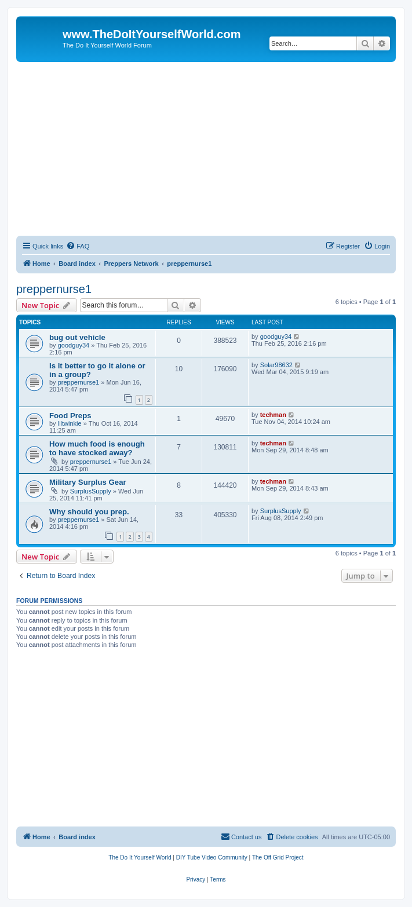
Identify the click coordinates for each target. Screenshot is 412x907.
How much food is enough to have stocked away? (97, 448)
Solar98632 (276, 364)
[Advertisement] (206, 149)
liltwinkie (70, 423)
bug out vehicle (77, 337)
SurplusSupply (90, 491)
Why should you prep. (89, 511)
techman (273, 414)
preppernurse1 (54, 289)
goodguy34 (73, 345)
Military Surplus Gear (87, 482)
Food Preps (70, 415)
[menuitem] (77, 246)
